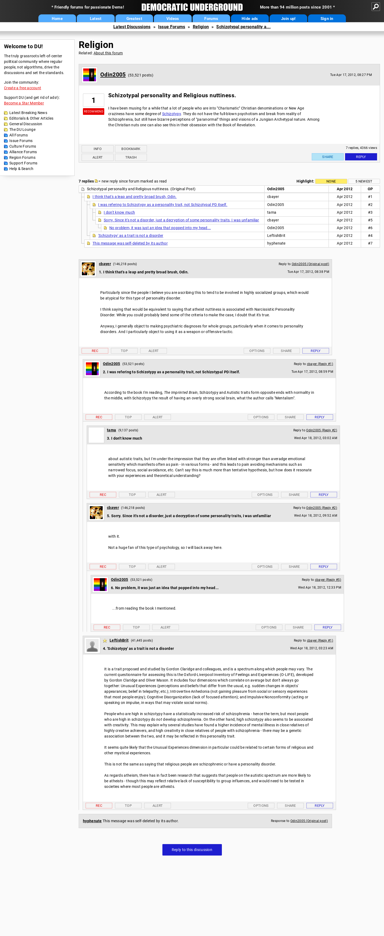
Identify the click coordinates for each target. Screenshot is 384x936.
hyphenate (92, 821)
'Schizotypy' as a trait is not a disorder (130, 235)
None (331, 181)
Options (257, 351)
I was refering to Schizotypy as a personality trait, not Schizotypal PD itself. (162, 204)
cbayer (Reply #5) (328, 580)
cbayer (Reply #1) (320, 364)
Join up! (288, 18)
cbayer (105, 264)
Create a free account (22, 88)
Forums (211, 18)
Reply (361, 157)
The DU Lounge (22, 129)
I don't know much (119, 212)
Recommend (93, 111)
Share (327, 157)
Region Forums (22, 157)
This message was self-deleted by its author (130, 243)
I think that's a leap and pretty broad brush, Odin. (135, 197)
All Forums (18, 135)
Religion (201, 26)
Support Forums (23, 163)
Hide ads (250, 18)
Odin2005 (113, 74)
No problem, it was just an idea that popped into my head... (160, 228)
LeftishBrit (119, 640)
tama (111, 430)
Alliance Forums (23, 152)
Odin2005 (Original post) (310, 264)
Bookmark (130, 149)
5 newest (363, 181)
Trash (131, 157)
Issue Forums (171, 26)
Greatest (134, 18)
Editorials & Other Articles (31, 118)
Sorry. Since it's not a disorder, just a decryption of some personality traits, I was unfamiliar (181, 220)
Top (124, 351)
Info (98, 149)
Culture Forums (22, 146)
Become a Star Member (24, 103)
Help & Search (21, 169)
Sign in (327, 18)
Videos (172, 18)
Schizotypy (171, 114)
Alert (98, 157)
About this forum (108, 53)
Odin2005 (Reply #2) (321, 430)
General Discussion (25, 124)
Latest (96, 18)
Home (57, 18)
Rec (95, 351)
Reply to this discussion (192, 850)
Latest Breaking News (28, 113)
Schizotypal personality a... (243, 26)
